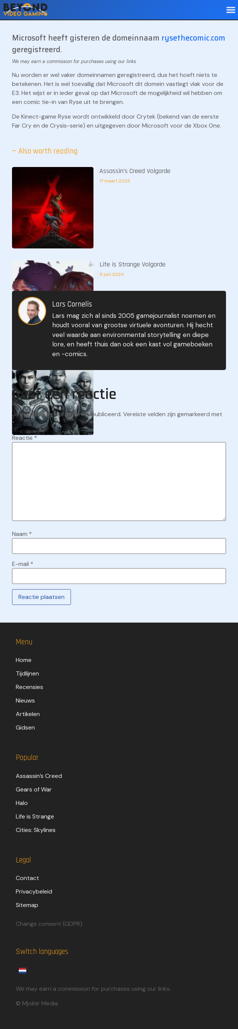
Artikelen (28, 714)
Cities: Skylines (36, 830)
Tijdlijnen (27, 673)
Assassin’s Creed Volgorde (134, 171)
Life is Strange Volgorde (132, 264)
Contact (27, 878)
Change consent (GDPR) (49, 924)
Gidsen (25, 727)
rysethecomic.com (193, 38)
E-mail (22, 564)
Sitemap (27, 905)
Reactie (24, 438)
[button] (230, 10)
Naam (22, 534)
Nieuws (25, 700)
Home (24, 660)
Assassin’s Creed (39, 776)
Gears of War (34, 789)
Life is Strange (35, 816)
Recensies (29, 687)
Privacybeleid (34, 891)
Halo (22, 803)
